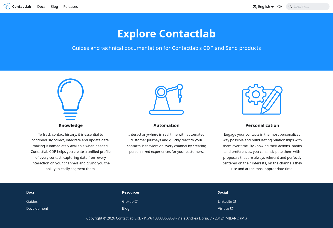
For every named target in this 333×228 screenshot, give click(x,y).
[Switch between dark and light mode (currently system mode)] (279, 6)
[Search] (308, 6)
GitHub (130, 201)
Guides (32, 201)
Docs (41, 6)
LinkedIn (227, 201)
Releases (70, 6)
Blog (54, 6)
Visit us (225, 208)
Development (37, 208)
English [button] (261, 6)
